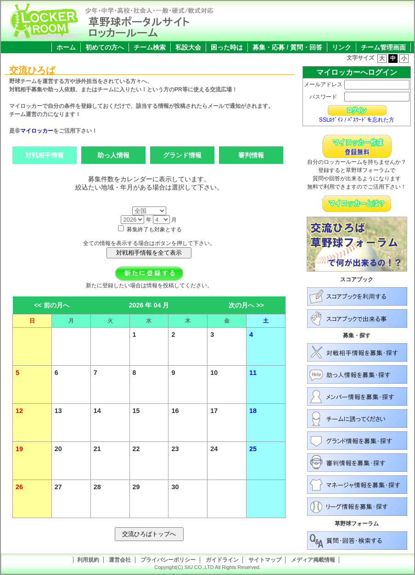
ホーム (66, 47)
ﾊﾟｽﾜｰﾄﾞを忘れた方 (371, 120)
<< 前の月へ (51, 305)
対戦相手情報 (44, 155)
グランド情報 (182, 155)
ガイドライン (222, 560)
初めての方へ (104, 47)
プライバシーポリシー (168, 560)
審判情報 (251, 155)
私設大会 (188, 47)
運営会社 (120, 560)
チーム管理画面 (383, 47)
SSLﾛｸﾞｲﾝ (331, 120)
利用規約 (88, 560)
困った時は (227, 47)
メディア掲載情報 (313, 560)
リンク (341, 47)
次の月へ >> (246, 305)
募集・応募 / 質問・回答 (287, 47)
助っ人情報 (113, 155)
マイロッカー (36, 131)
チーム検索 (150, 47)
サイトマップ (264, 560)
